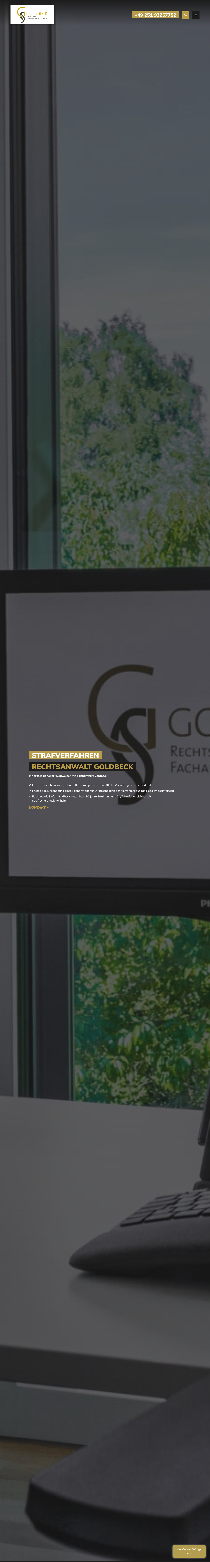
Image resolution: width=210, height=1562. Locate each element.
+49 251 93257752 (155, 15)
